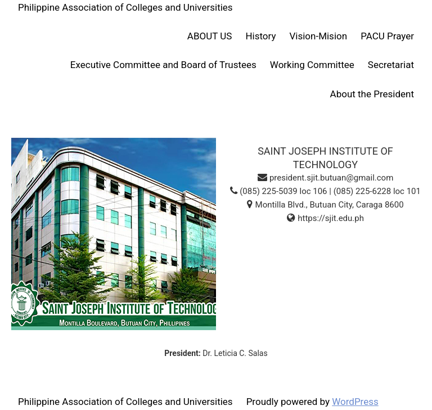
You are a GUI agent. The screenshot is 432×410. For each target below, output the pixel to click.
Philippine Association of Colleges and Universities (125, 7)
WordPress (355, 401)
